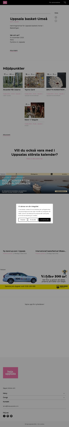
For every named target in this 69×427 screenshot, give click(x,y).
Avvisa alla (33, 219)
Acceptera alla (45, 219)
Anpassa (22, 219)
